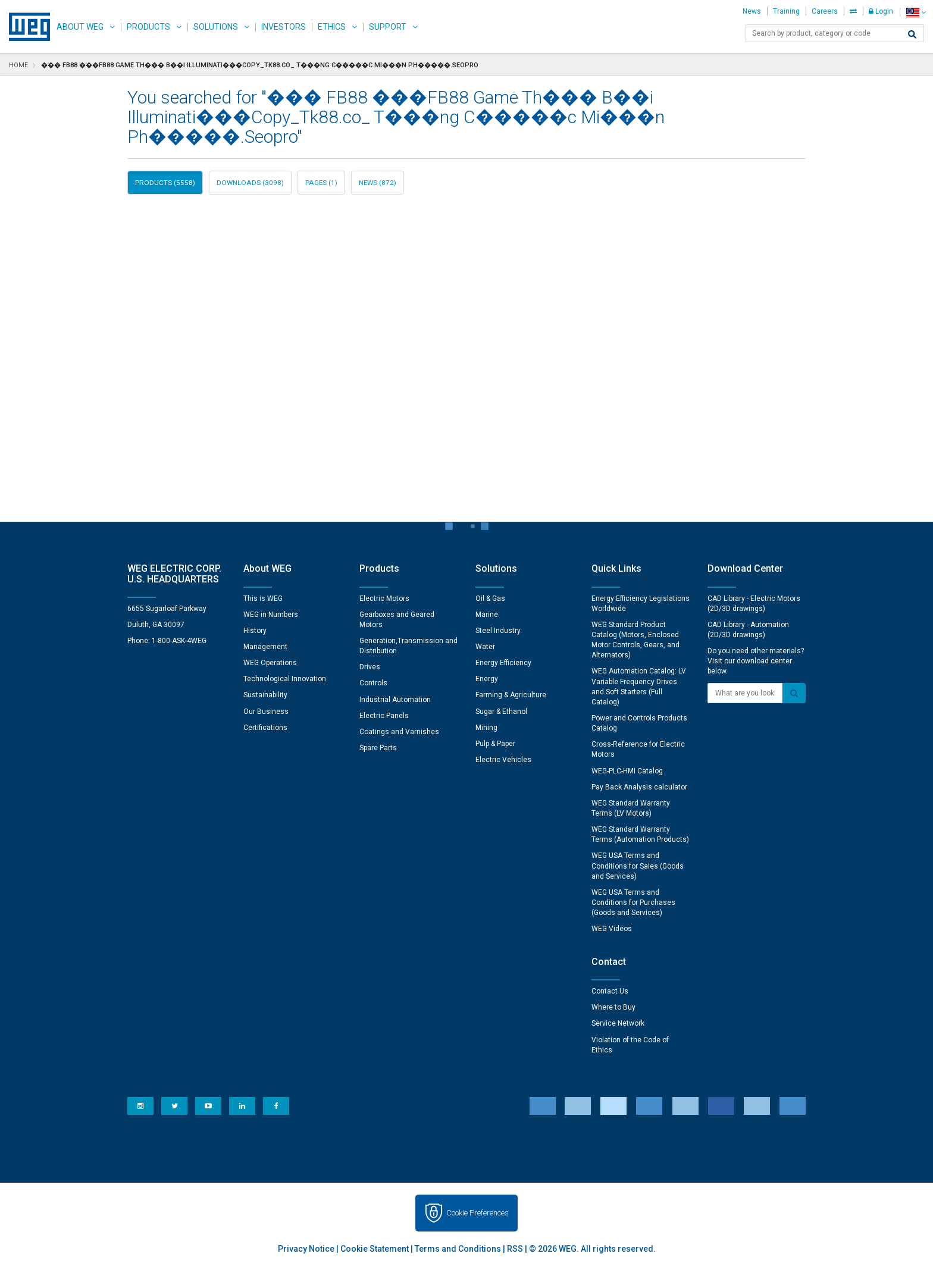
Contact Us (609, 991)
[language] (916, 12)
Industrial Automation (395, 699)
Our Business (266, 711)
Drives (369, 667)
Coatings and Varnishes (399, 732)
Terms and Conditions (458, 1249)
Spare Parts (378, 748)
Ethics (332, 27)
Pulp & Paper (495, 743)
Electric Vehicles (503, 760)
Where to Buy (613, 1007)
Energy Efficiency (503, 663)
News (752, 11)
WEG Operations (270, 663)
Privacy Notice (306, 1249)
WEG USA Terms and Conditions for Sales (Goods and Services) (637, 865)
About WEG (80, 27)
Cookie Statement (374, 1249)
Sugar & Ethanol (501, 711)
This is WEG (263, 598)
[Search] (912, 34)
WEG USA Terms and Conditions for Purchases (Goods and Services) (633, 902)
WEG (25, 27)
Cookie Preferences (477, 1212)
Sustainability (265, 695)
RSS (515, 1249)
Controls (373, 683)
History (255, 630)
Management (265, 647)
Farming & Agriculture (510, 695)
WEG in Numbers (270, 614)
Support (387, 27)
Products (148, 27)
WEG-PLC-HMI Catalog (627, 771)
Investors (283, 27)
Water (485, 647)
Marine (486, 614)
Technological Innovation (284, 679)
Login (881, 11)
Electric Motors (384, 598)
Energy (486, 679)
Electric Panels (384, 716)
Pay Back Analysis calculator (639, 787)
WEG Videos (611, 929)
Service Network (617, 1023)
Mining (486, 727)
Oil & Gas (490, 598)
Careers (825, 11)
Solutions (215, 27)
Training (786, 11)
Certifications (265, 727)
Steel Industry (498, 630)
